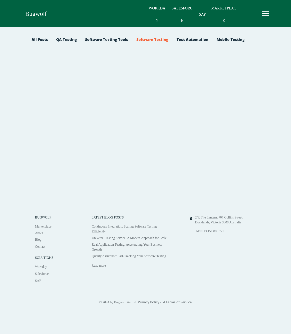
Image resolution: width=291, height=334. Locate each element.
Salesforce (42, 273)
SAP (202, 14)
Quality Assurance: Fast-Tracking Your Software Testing (129, 256)
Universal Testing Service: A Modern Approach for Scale (129, 238)
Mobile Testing (231, 39)
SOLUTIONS (44, 257)
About (39, 233)
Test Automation (192, 39)
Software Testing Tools (106, 39)
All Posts (40, 39)
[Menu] (265, 13)
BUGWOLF (43, 217)
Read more (98, 265)
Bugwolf (36, 13)
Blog (38, 239)
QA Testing (66, 39)
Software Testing (152, 39)
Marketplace (43, 226)
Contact (40, 246)
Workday (41, 266)
